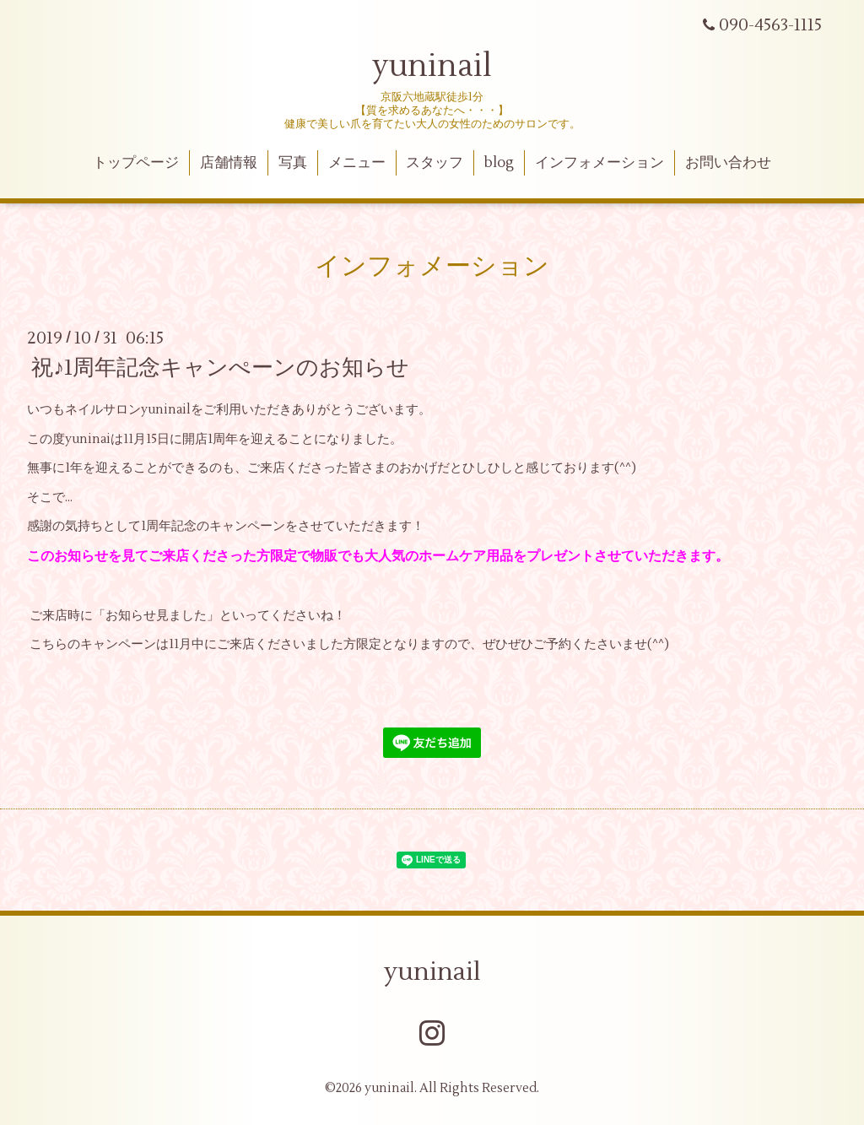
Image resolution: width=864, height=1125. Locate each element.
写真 (292, 163)
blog (499, 163)
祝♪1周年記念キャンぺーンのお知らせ (220, 368)
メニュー (357, 163)
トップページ (136, 163)
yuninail (432, 66)
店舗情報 (228, 163)
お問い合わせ (728, 163)
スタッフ (434, 163)
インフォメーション (599, 163)
